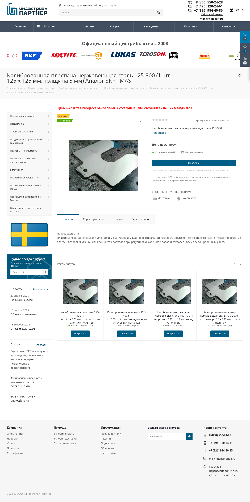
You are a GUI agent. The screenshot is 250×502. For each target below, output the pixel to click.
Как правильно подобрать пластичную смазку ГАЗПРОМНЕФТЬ (26, 382)
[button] (237, 56)
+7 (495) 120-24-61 (208, 6)
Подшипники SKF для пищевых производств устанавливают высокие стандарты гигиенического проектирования (29, 359)
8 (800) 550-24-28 (220, 435)
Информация (110, 427)
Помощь (60, 427)
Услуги (11, 443)
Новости (12, 438)
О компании (15, 433)
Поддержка (108, 443)
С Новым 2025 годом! (22, 328)
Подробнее (80, 333)
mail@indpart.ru (213, 18)
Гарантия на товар (65, 443)
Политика (13, 448)
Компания (14, 427)
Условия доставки (65, 438)
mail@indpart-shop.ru (222, 458)
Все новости (40, 289)
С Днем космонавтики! (23, 314)
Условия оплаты (64, 433)
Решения (106, 438)
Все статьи (41, 344)
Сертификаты (15, 453)
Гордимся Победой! (21, 300)
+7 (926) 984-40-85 (208, 10)
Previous (235, 264)
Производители (111, 433)
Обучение (107, 448)
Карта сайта (108, 453)
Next (240, 264)
